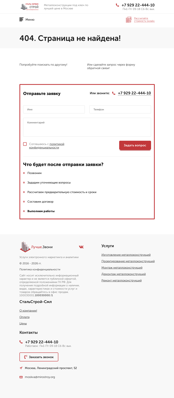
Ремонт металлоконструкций (121, 280)
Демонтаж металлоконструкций (123, 274)
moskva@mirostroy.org (37, 377)
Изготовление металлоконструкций (126, 255)
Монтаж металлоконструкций (122, 267)
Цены (23, 323)
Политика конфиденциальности (39, 269)
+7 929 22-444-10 (135, 5)
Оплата (24, 317)
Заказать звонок (39, 357)
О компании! (28, 310)
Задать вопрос (135, 145)
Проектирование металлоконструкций (128, 261)
